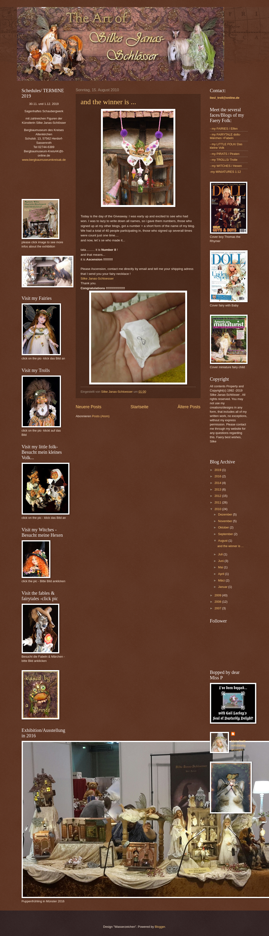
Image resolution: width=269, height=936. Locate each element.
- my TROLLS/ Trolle (223, 159)
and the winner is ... (108, 102)
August (223, 540)
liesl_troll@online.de (225, 97)
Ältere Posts (188, 406)
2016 (218, 476)
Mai (221, 567)
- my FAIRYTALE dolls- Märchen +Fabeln (225, 136)
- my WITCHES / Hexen (226, 166)
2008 (218, 601)
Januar (223, 587)
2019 (218, 470)
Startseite (139, 406)
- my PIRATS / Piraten (225, 154)
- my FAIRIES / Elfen (224, 128)
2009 (218, 595)
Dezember (225, 514)
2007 (218, 608)
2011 (218, 502)
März (222, 580)
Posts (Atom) (100, 416)
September (226, 534)
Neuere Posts (88, 406)
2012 (218, 496)
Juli (221, 554)
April (221, 574)
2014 (218, 483)
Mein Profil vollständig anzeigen (238, 745)
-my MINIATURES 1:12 (225, 171)
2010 (218, 509)
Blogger (160, 926)
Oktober (224, 527)
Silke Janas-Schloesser (97, 278)
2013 (218, 489)
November (225, 521)
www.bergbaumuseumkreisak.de (44, 159)
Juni (221, 561)
